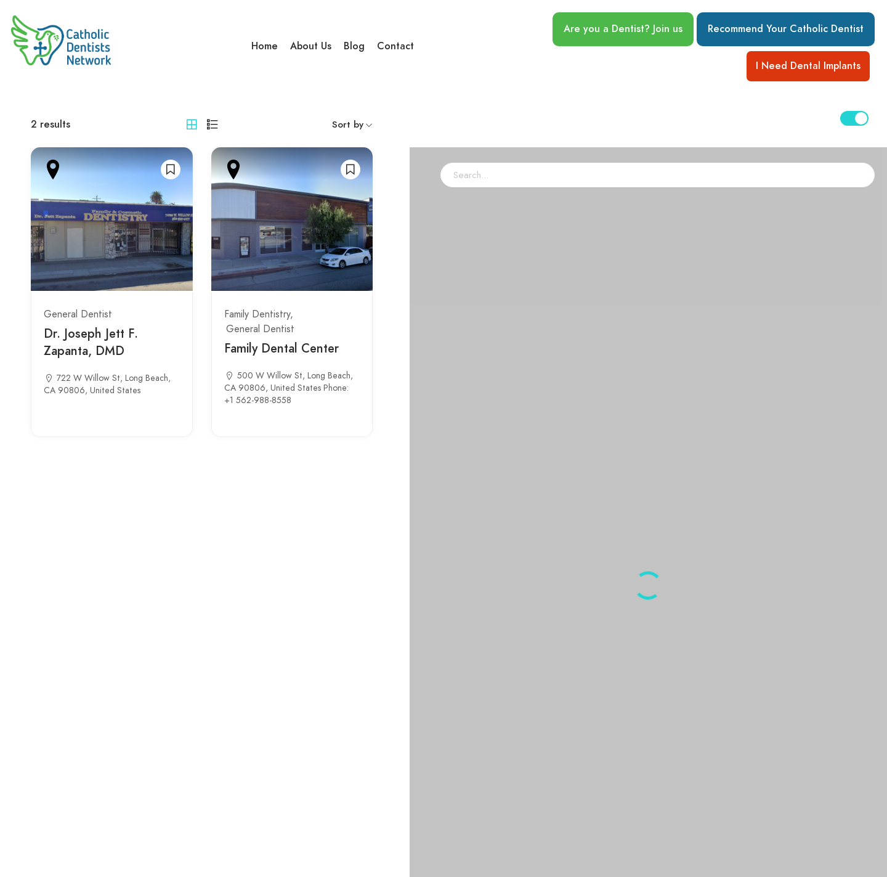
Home (264, 46)
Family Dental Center (281, 348)
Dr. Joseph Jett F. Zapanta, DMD (91, 342)
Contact (395, 46)
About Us (310, 46)
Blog (354, 46)
